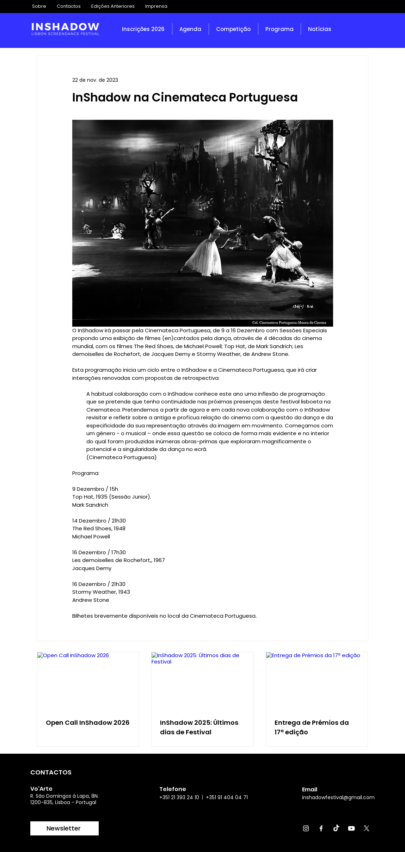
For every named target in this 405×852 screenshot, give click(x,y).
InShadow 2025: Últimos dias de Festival (199, 727)
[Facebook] (321, 828)
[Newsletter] (64, 828)
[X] (366, 828)
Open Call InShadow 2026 (88, 722)
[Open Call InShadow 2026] (88, 680)
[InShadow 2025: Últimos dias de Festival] (202, 680)
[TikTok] (336, 828)
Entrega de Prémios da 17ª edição (312, 727)
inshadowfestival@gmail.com (338, 797)
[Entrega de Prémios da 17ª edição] (317, 680)
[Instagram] (306, 828)
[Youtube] (351, 828)
